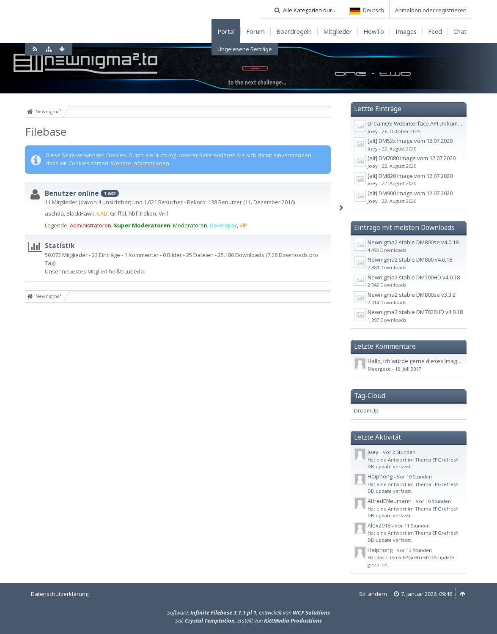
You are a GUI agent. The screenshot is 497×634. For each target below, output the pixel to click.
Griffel (118, 213)
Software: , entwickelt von (248, 612)
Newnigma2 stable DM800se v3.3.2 (412, 294)
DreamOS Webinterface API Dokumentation (423, 123)
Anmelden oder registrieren (431, 10)
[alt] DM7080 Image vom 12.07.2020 (412, 158)
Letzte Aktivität (377, 437)
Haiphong (380, 476)
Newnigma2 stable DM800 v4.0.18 (410, 259)
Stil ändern (373, 594)
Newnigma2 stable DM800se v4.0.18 (413, 242)
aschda (54, 213)
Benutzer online (72, 193)
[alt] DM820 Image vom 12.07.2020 (410, 176)
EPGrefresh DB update (428, 557)
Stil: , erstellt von (248, 620)
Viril (163, 213)
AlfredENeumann (390, 501)
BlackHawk (80, 213)
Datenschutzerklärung (59, 594)
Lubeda (134, 271)
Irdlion (148, 213)
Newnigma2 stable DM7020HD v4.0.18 (415, 312)
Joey (373, 131)
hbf (133, 213)
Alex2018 (379, 525)
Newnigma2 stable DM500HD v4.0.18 (414, 277)
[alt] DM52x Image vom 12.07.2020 (410, 141)
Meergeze (379, 369)
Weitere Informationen (140, 163)
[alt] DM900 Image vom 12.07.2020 (410, 193)
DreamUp (366, 410)
